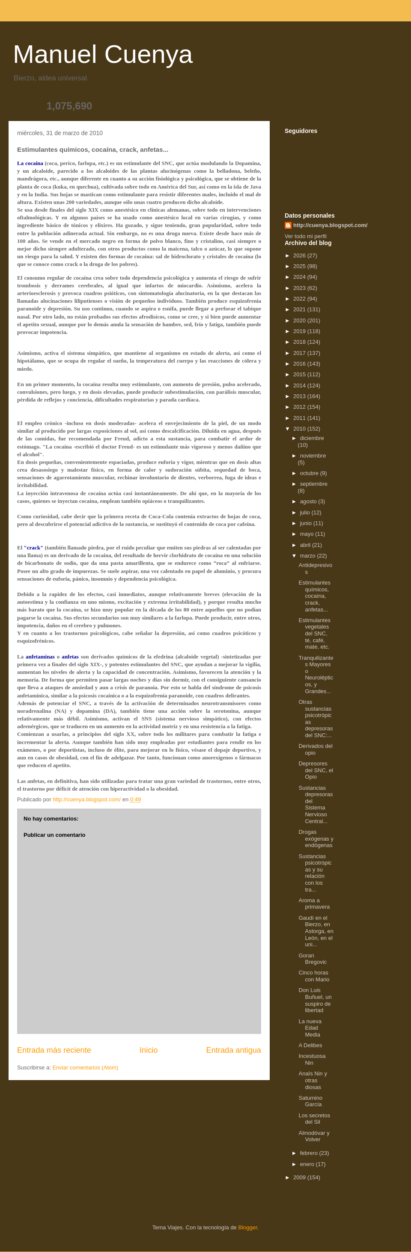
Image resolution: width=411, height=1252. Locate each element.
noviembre (313, 455)
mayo (307, 534)
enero (308, 1164)
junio (306, 523)
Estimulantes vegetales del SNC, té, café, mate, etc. (314, 633)
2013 (300, 396)
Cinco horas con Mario (313, 976)
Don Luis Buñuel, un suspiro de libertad (314, 1000)
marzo (308, 555)
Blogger (247, 1227)
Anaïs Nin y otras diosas (312, 1080)
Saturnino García (310, 1101)
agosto (309, 501)
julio (306, 512)
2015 (300, 374)
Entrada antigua (233, 1050)
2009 (300, 1177)
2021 (300, 309)
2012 (300, 407)
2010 (300, 428)
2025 (300, 266)
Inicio (149, 1050)
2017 (300, 353)
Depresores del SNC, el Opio (315, 770)
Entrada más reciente (54, 1050)
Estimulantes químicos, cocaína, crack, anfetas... (314, 595)
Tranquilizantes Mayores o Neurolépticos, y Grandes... (315, 674)
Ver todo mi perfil (306, 236)
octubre (310, 473)
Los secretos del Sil (314, 1118)
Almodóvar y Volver (313, 1136)
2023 (300, 288)
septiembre (314, 484)
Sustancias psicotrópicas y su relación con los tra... (314, 873)
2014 (300, 385)
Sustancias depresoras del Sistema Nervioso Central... (315, 804)
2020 (300, 320)
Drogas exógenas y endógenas (316, 838)
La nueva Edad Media (310, 1028)
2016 (300, 363)
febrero (309, 1153)
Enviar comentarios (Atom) (85, 1067)
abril (306, 545)
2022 (300, 298)
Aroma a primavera (314, 903)
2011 (300, 418)
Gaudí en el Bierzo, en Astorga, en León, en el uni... (316, 931)
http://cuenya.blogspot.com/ (330, 225)
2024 (300, 277)
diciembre (312, 438)
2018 (300, 342)
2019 (300, 331)
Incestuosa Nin (311, 1059)
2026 (300, 255)
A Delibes (310, 1045)
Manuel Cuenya (103, 54)
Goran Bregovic (312, 959)
